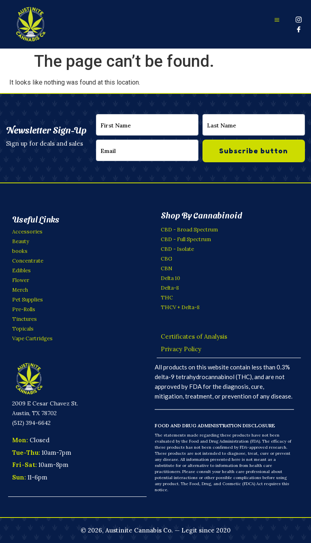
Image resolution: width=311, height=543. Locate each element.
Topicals (23, 328)
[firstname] (147, 125)
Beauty (20, 241)
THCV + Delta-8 (180, 307)
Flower (20, 280)
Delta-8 (170, 287)
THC (167, 297)
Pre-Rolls (23, 309)
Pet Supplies (27, 299)
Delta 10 (170, 278)
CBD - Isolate (177, 249)
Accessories (27, 231)
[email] (147, 150)
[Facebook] (299, 29)
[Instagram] (299, 19)
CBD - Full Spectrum (186, 239)
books (20, 251)
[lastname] (253, 125)
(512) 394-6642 (31, 422)
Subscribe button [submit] (253, 150)
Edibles (21, 270)
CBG (166, 258)
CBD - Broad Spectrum (189, 229)
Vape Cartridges (32, 338)
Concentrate (27, 260)
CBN (166, 268)
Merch (20, 289)
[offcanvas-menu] (277, 19)
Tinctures (24, 319)
